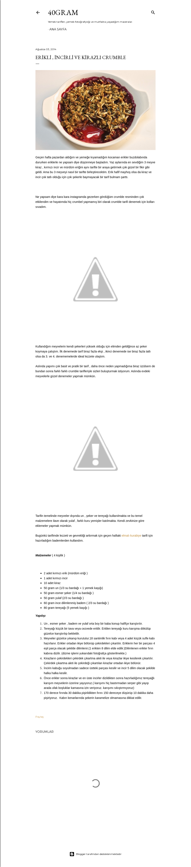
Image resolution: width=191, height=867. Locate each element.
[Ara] (153, 11)
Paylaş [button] (39, 716)
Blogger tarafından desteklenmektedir (95, 854)
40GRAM (63, 12)
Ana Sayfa (58, 29)
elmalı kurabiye (131, 535)
